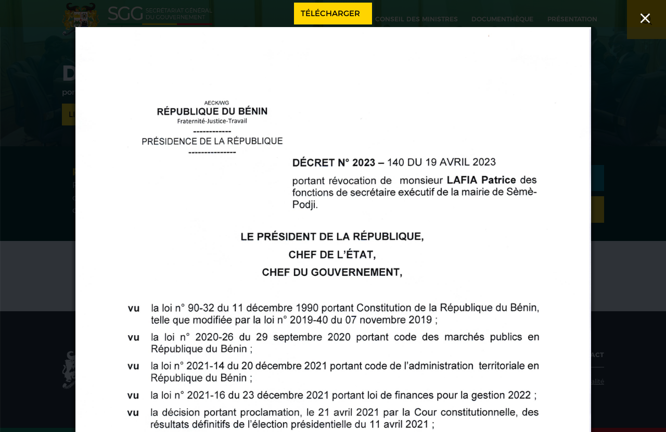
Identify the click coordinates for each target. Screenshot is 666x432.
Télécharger (330, 13)
